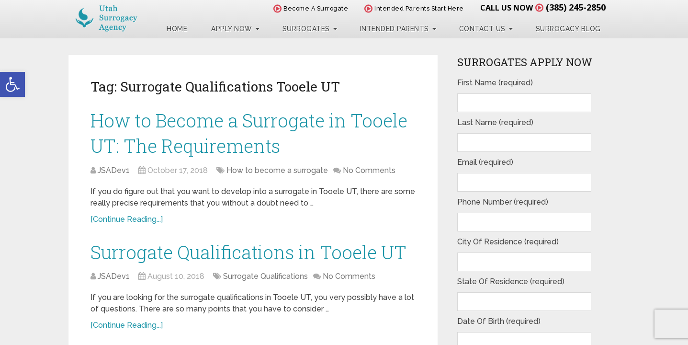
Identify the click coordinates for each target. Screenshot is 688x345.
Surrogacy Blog (568, 29)
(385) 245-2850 (576, 7)
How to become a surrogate (277, 170)
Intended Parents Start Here (414, 8)
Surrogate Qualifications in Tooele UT (248, 252)
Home (177, 29)
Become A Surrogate (310, 8)
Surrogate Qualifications (265, 276)
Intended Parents (394, 29)
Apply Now (231, 29)
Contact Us (482, 29)
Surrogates (306, 29)
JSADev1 (114, 170)
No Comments (369, 170)
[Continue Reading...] (126, 219)
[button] (12, 84)
